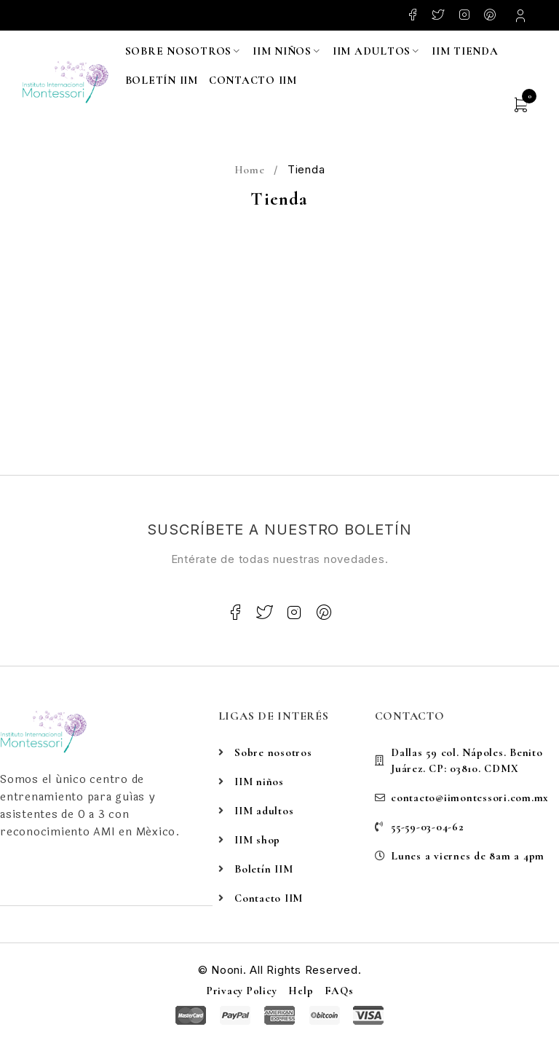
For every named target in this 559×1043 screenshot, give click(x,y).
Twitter (438, 14)
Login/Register (522, 15)
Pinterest (490, 14)
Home (249, 169)
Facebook (413, 14)
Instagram (464, 14)
